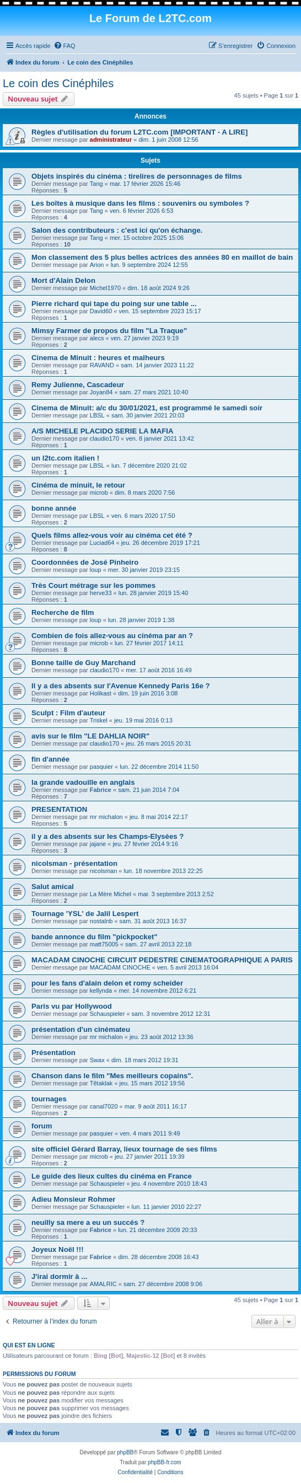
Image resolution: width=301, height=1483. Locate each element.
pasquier (101, 766)
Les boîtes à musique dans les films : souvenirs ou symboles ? (140, 203)
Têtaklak (101, 1083)
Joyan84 (101, 392)
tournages (49, 1099)
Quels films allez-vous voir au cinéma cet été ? (111, 535)
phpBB (125, 1452)
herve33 (101, 593)
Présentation (53, 1052)
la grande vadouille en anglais (83, 782)
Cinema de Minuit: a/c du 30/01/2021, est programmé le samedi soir (146, 408)
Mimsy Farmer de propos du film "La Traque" (109, 330)
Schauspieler (107, 1013)
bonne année (53, 508)
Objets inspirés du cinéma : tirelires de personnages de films (136, 176)
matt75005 (104, 944)
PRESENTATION (59, 809)
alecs (97, 338)
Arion (97, 264)
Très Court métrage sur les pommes (93, 585)
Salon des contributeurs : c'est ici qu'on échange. (116, 230)
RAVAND (102, 365)
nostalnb (101, 921)
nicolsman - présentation (74, 863)
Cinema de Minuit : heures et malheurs (98, 358)
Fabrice (100, 789)
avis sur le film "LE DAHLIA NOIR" (90, 736)
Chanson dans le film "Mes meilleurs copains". (112, 1076)
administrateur (111, 139)
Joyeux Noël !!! (57, 1249)
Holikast (100, 693)
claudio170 (104, 438)
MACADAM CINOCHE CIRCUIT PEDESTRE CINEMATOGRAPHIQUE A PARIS (162, 960)
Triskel (99, 720)
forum (41, 1126)
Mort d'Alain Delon (63, 280)
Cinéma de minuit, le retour (78, 485)
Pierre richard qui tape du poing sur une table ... (114, 303)
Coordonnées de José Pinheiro (84, 562)
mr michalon (106, 816)
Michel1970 (105, 288)
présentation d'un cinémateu (80, 1029)
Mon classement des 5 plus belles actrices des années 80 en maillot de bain (162, 257)
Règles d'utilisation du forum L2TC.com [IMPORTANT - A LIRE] (139, 132)
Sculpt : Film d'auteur (68, 713)
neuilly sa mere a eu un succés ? (87, 1222)
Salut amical (52, 886)
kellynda (101, 990)
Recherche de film (62, 612)
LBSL (97, 415)
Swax (97, 1060)
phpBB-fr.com (164, 1462)
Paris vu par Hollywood (71, 1006)
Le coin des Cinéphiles (58, 83)
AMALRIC (103, 1284)
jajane (98, 843)
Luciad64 (102, 542)
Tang (96, 183)
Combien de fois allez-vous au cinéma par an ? (112, 635)
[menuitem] (64, 45)
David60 (101, 311)
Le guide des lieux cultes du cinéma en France (111, 1176)
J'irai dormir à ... (59, 1276)
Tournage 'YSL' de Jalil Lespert (84, 913)
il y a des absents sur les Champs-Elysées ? (107, 836)
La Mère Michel (110, 894)
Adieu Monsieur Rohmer (73, 1199)
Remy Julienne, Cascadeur (77, 385)
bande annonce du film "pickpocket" (94, 937)
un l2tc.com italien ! (65, 458)
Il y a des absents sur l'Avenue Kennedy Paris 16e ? (120, 686)
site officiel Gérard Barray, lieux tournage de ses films (124, 1149)
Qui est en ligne (29, 1345)
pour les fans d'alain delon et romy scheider (107, 983)
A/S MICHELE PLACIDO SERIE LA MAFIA (102, 431)
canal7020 (104, 1106)
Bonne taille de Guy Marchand (83, 662)
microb (99, 492)
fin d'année (50, 759)
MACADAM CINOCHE (120, 967)
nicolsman (103, 871)
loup (95, 569)
